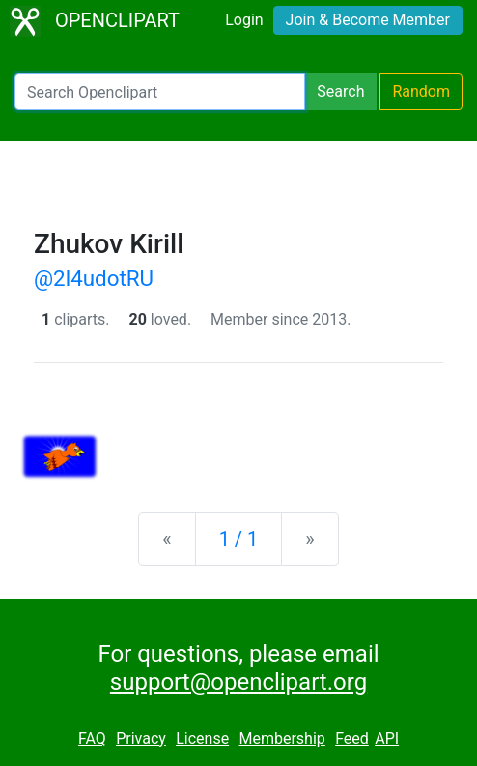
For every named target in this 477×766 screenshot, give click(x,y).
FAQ (92, 738)
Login (244, 20)
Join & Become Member (368, 20)
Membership (281, 738)
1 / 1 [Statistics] (239, 539)
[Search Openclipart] (159, 91)
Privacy (141, 738)
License (202, 738)
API (387, 738)
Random (421, 91)
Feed (352, 738)
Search (340, 91)
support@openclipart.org (238, 681)
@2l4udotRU (94, 278)
